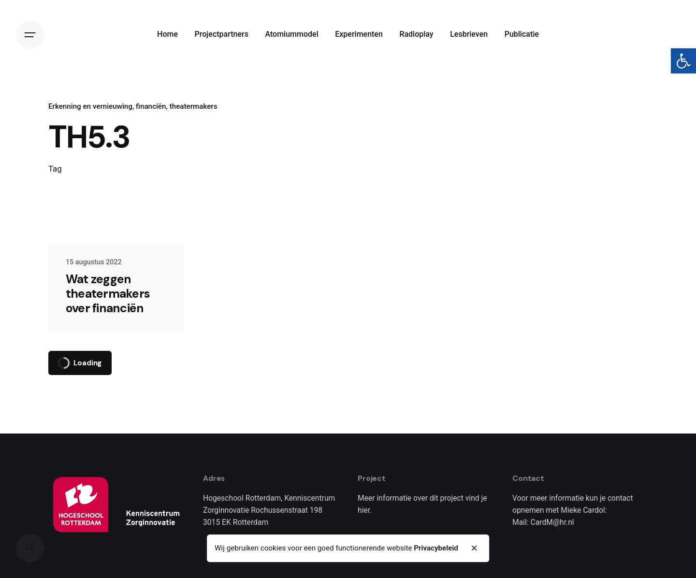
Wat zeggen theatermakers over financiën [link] (108, 293)
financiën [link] (151, 106)
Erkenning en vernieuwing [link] (90, 106)
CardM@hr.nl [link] (552, 522)
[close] (474, 548)
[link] (683, 60)
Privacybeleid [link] (436, 548)
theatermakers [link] (194, 106)
